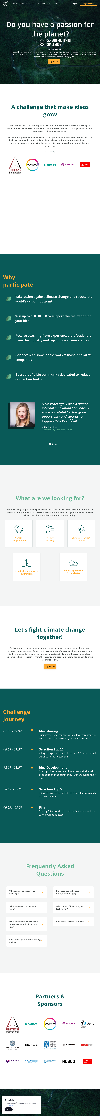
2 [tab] (53, 444)
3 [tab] (56, 444)
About (14, 4)
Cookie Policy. (11, 1105)
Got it (9, 1109)
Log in (74, 4)
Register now (88, 4)
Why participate (27, 4)
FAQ (49, 4)
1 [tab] (50, 444)
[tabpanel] (50, 416)
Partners (59, 4)
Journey (41, 4)
